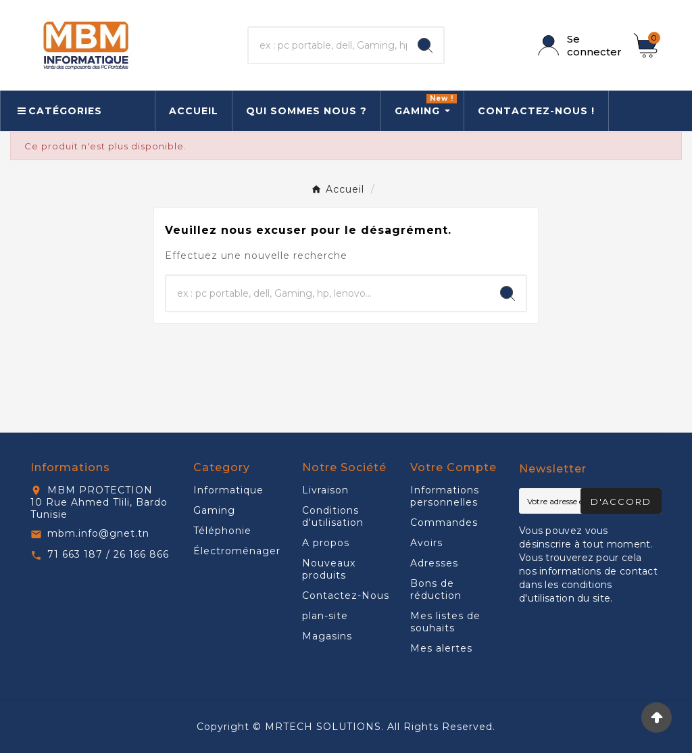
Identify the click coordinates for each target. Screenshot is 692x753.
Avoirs (426, 543)
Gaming (214, 510)
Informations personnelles (444, 496)
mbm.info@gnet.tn (98, 533)
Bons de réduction (436, 589)
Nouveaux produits (328, 569)
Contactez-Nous (345, 595)
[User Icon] (578, 45)
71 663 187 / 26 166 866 (108, 554)
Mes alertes (441, 648)
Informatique (228, 490)
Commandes (444, 522)
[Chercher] (327, 45)
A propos (325, 543)
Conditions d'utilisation (333, 516)
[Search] (425, 45)
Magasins (327, 636)
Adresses (434, 563)
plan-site (325, 616)
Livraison (325, 490)
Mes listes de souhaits (445, 622)
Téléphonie (222, 531)
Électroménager (236, 551)
